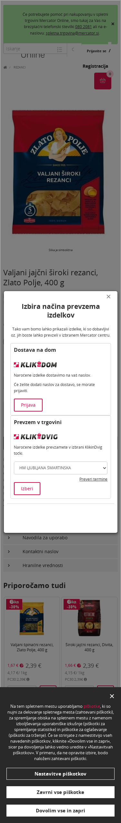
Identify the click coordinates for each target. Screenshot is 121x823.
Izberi (27, 488)
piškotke (92, 706)
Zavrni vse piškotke (60, 792)
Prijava (28, 405)
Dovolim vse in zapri (60, 810)
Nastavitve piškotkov (60, 773)
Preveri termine (93, 479)
